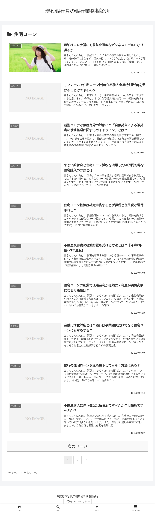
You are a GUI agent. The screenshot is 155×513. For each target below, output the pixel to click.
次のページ (78, 447)
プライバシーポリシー (77, 501)
